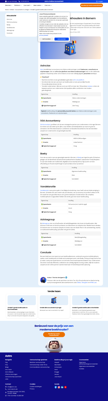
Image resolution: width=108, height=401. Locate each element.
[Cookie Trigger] (36, 386)
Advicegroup (10, 30)
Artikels (12, 9)
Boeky (8, 25)
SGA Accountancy (12, 22)
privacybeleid (43, 35)
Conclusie (9, 33)
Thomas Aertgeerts (58, 277)
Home (6, 9)
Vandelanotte (11, 27)
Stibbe (79, 282)
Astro (42, 69)
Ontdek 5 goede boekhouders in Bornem (41, 9)
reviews (90, 86)
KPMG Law (93, 282)
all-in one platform (78, 80)
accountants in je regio (22, 9)
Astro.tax (9, 19)
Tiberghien (85, 282)
